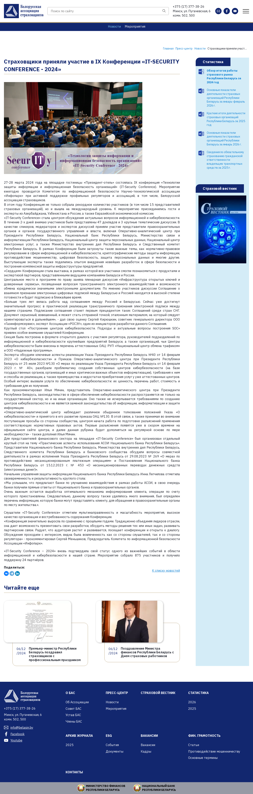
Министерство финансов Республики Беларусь (105, 788)
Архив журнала (79, 736)
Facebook (14, 734)
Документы (114, 751)
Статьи (193, 745)
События (112, 745)
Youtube (13, 740)
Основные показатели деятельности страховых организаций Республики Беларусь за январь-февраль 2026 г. (226, 97)
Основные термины (203, 758)
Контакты (74, 772)
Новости (114, 26)
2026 (192, 702)
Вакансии (149, 736)
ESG (109, 736)
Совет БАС (73, 709)
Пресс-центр (117, 693)
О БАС (70, 693)
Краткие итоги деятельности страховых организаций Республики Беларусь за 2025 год (226, 119)
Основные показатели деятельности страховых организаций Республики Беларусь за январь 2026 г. (224, 138)
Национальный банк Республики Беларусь (159, 788)
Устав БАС (73, 715)
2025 (192, 709)
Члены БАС (74, 721)
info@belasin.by (18, 727)
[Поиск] (164, 11)
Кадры (146, 751)
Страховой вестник (220, 188)
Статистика (213, 62)
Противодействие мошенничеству (214, 751)
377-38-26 (188, 6)
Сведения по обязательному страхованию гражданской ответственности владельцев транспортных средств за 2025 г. (225, 159)
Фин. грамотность (204, 736)
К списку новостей (166, 570)
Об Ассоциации (77, 702)
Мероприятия (135, 26)
